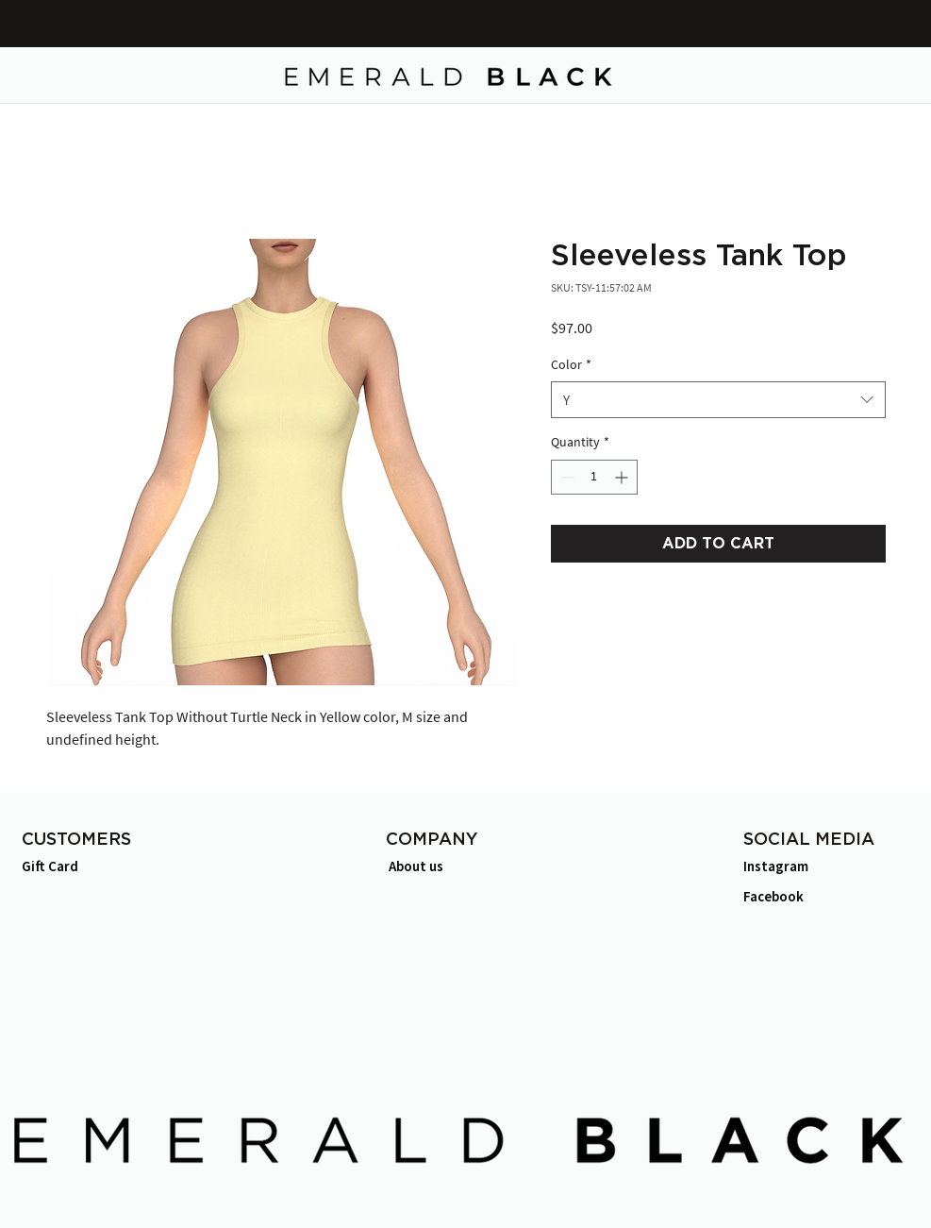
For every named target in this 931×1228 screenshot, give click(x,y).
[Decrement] (565, 477)
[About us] (454, 866)
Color (571, 364)
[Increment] (623, 477)
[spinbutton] (594, 477)
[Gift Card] (87, 866)
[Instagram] (808, 866)
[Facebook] (808, 896)
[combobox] (718, 399)
